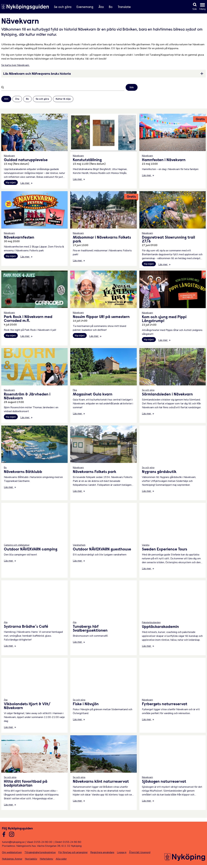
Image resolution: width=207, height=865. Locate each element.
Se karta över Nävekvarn (15, 65)
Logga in (121, 852)
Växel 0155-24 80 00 (39, 842)
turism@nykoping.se (13, 842)
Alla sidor (61, 859)
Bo (111, 7)
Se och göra (62, 7)
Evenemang (85, 7)
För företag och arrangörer (73, 852)
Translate (124, 7)
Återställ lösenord (139, 852)
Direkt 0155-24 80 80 (68, 842)
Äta (101, 7)
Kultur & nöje (63, 98)
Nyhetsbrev (46, 859)
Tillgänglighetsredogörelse (40, 852)
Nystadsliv (31, 859)
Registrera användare (102, 852)
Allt (6, 98)
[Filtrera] (64, 87)
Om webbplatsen (12, 852)
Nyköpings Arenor (12, 859)
